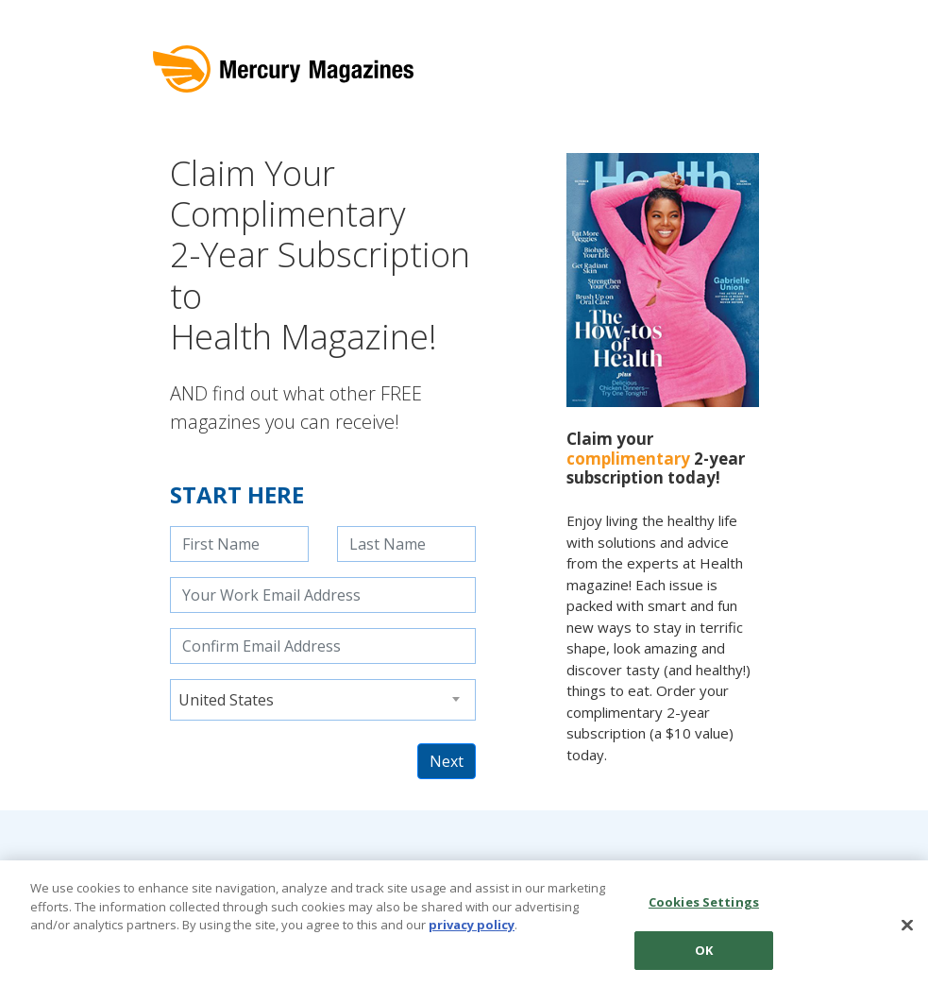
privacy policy (472, 931)
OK (704, 956)
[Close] (907, 931)
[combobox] (323, 700)
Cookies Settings (704, 908)
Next (447, 761)
